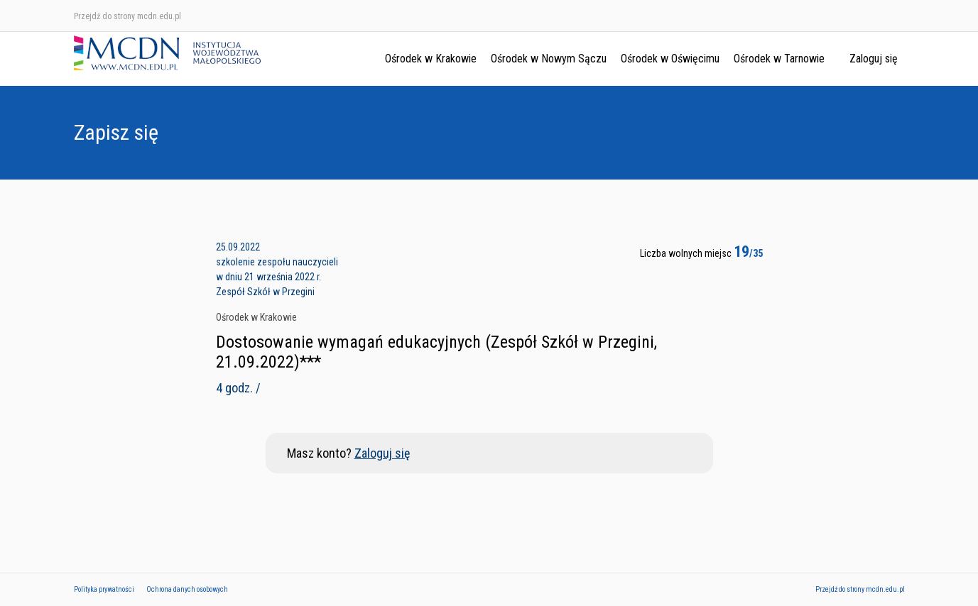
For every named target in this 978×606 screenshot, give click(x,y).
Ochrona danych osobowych (187, 589)
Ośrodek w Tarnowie (779, 58)
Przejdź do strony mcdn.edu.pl (127, 16)
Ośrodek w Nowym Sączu (549, 58)
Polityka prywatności (104, 589)
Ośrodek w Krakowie (431, 58)
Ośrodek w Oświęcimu (670, 58)
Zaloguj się (873, 58)
